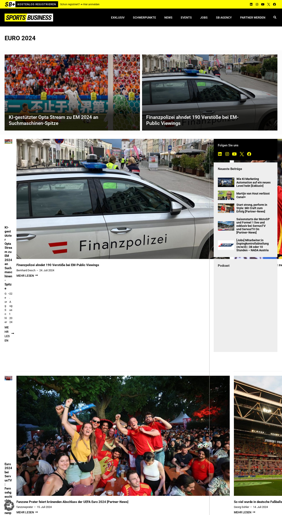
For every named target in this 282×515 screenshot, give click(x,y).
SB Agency (224, 17)
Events (186, 17)
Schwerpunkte (144, 17)
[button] (274, 17)
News (168, 17)
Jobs (204, 17)
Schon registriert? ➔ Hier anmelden (80, 4)
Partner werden (252, 17)
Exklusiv (118, 17)
